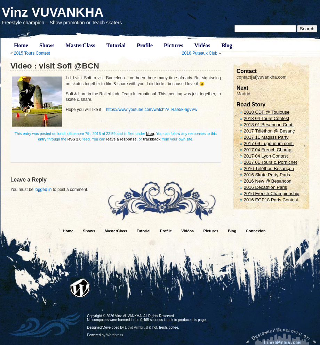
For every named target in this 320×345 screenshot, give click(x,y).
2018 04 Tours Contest (266, 118)
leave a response (121, 139)
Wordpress (114, 335)
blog (150, 133)
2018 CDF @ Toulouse (266, 112)
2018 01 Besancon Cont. (269, 124)
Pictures (173, 45)
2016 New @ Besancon (267, 181)
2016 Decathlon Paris (265, 187)
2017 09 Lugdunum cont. (269, 143)
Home (21, 45)
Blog (226, 45)
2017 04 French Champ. (268, 149)
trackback (151, 139)
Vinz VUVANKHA (53, 12)
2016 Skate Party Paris (267, 174)
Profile (145, 45)
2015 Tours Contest (32, 53)
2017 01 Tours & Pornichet (270, 162)
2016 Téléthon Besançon (269, 168)
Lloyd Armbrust (136, 327)
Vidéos (202, 45)
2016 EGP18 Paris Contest (271, 199)
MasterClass (80, 45)
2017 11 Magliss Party (266, 137)
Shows (47, 45)
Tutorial (116, 45)
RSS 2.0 (74, 139)
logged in (43, 189)
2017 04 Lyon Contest (266, 156)
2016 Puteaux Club (199, 53)
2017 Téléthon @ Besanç (269, 131)
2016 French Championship (271, 193)
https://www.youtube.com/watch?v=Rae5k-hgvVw (151, 109)
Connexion (256, 231)
